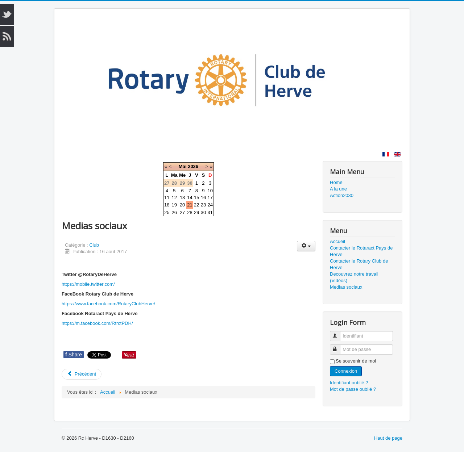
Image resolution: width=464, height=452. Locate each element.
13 (182, 197)
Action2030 (341, 195)
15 (196, 197)
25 (166, 212)
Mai (183, 166)
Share (73, 354)
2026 (193, 166)
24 (209, 205)
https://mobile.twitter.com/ (88, 284)
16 (203, 197)
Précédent (81, 374)
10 (209, 190)
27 (182, 212)
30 (203, 212)
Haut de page (388, 438)
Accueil (337, 241)
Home (336, 182)
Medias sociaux (346, 287)
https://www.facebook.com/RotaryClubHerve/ (108, 303)
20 (182, 205)
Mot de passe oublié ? (353, 389)
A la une (338, 189)
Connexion (346, 371)
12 (174, 197)
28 (189, 212)
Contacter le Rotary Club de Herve (359, 264)
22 (196, 205)
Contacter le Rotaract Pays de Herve (361, 251)
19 (174, 205)
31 (209, 212)
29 (196, 212)
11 (166, 197)
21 (189, 205)
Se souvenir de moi (356, 361)
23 (203, 205)
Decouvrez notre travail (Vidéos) (354, 277)
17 (209, 197)
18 (166, 205)
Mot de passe (338, 346)
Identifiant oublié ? (349, 382)
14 (189, 197)
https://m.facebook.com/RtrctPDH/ (97, 323)
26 (174, 212)
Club (94, 245)
